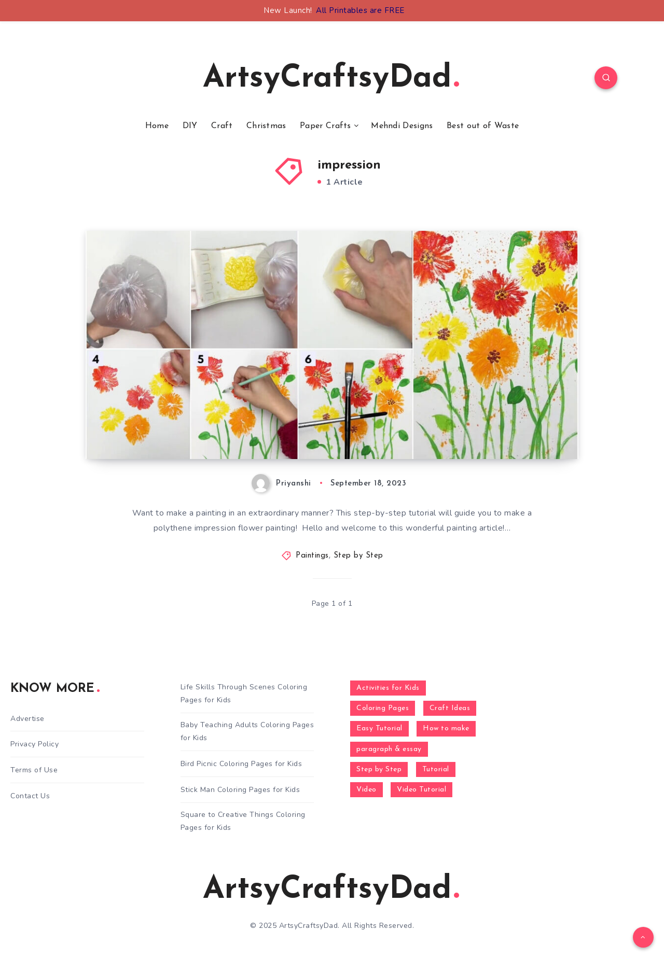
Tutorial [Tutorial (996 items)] (435, 769)
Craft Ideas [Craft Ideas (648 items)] (450, 708)
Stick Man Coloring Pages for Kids (240, 790)
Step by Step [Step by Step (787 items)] (379, 769)
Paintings (312, 556)
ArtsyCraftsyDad (331, 78)
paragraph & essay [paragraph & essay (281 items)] (389, 749)
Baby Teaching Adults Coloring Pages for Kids (247, 731)
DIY (190, 126)
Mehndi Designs (402, 126)
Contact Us (30, 796)
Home (157, 126)
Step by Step (358, 556)
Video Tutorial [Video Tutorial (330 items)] (421, 790)
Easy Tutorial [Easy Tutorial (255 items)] (379, 728)
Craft (222, 126)
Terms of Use (34, 770)
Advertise (27, 719)
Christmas (266, 126)
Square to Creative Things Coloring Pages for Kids (243, 821)
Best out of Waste (483, 126)
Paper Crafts (325, 126)
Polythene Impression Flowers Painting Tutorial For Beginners (228, 413)
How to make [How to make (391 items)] (446, 728)
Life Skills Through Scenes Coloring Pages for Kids (244, 693)
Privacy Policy (34, 744)
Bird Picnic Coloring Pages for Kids (241, 764)
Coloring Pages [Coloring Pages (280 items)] (382, 708)
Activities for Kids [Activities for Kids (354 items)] (388, 688)
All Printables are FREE (360, 10)
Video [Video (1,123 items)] (366, 790)
